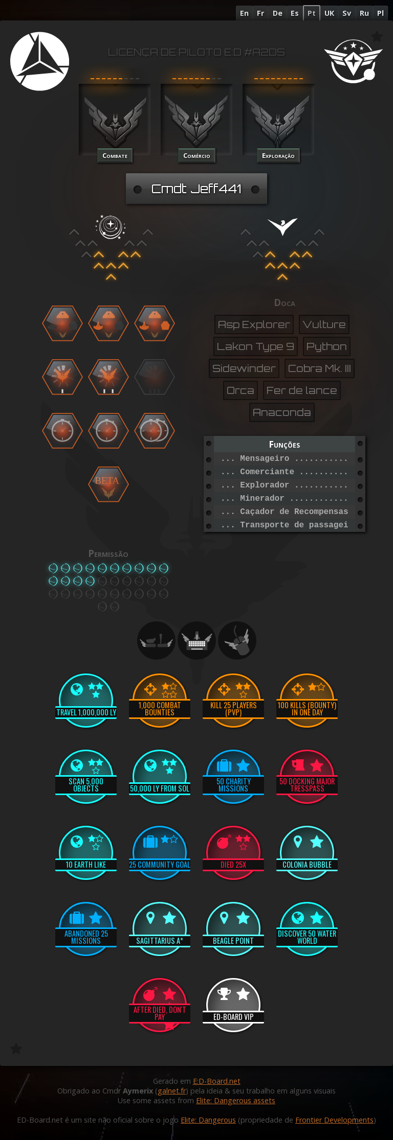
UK (329, 13)
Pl (380, 13)
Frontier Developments (334, 1120)
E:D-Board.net (217, 1081)
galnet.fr (172, 1091)
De (277, 13)
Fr (260, 13)
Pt (312, 13)
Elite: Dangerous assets (235, 1100)
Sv (346, 13)
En (244, 13)
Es (295, 13)
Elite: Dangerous (208, 1120)
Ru (364, 13)
